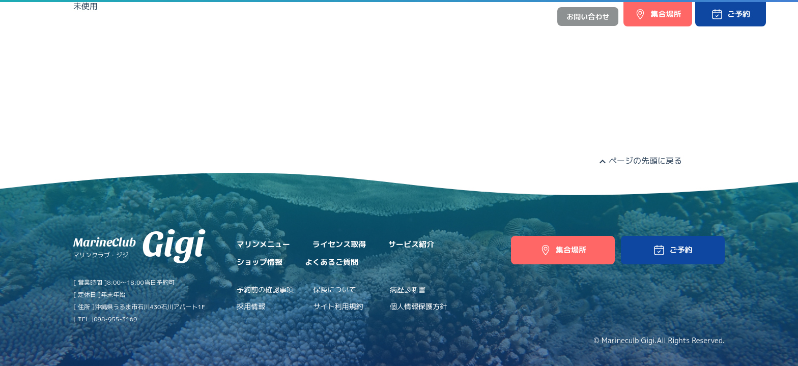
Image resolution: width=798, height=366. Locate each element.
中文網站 (535, 16)
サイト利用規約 (338, 306)
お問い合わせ (587, 16)
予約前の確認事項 (265, 289)
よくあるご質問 (479, 37)
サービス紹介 (351, 37)
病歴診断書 (407, 289)
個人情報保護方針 (418, 306)
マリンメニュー (215, 37)
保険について (335, 289)
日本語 (507, 16)
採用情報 (251, 306)
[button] (730, 14)
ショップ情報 (413, 37)
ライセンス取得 (285, 37)
